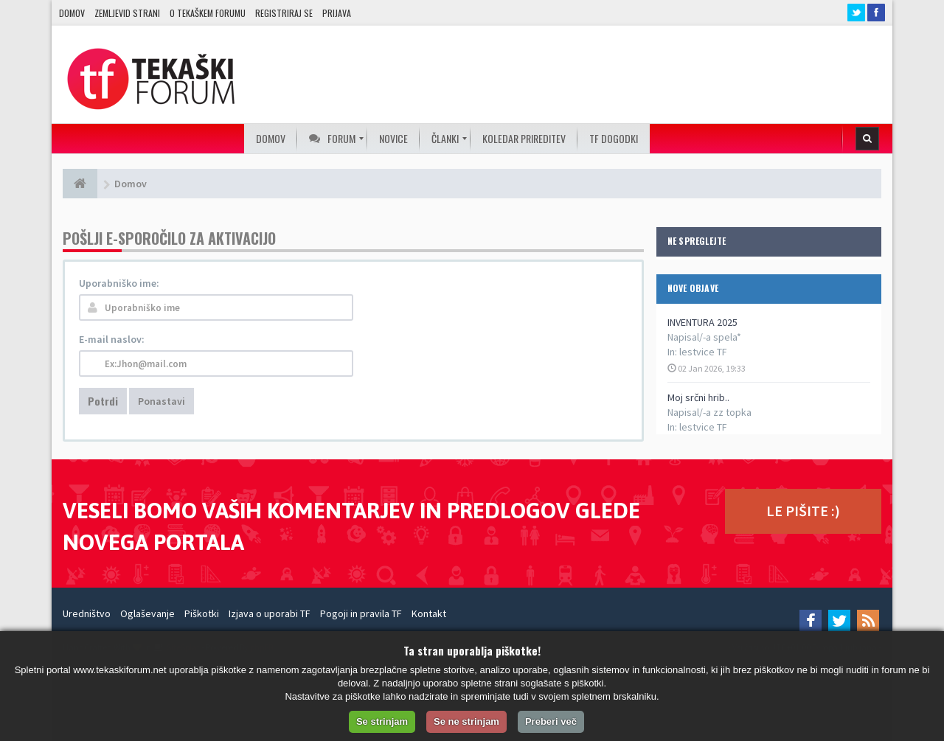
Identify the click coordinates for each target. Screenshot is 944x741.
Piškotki (201, 613)
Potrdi (103, 400)
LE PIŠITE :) (803, 510)
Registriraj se (284, 13)
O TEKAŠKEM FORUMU (208, 13)
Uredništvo (87, 613)
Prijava (336, 13)
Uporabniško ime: (119, 283)
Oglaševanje (147, 613)
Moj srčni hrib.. (698, 397)
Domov (72, 13)
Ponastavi (161, 401)
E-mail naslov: (112, 339)
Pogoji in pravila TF (361, 613)
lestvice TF (703, 351)
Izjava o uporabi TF (269, 613)
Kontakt (429, 613)
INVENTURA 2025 (702, 322)
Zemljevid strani (127, 13)
